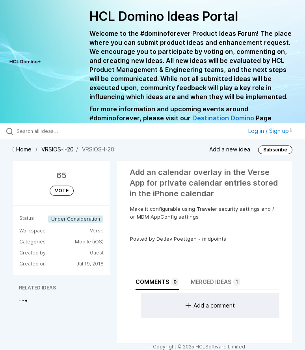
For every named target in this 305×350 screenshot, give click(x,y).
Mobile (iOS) (89, 242)
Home (23, 149)
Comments (157, 282)
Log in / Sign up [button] (270, 130)
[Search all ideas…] (53, 131)
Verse (97, 231)
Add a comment (210, 305)
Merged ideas (215, 282)
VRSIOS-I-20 (57, 149)
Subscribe (275, 150)
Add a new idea (229, 149)
